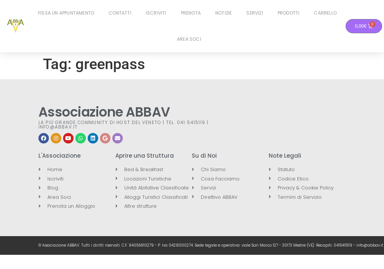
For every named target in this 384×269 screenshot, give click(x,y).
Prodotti (289, 13)
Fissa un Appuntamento (66, 13)
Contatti (120, 13)
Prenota (191, 13)
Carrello (325, 13)
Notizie (223, 13)
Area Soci (189, 39)
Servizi (254, 13)
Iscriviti (156, 13)
